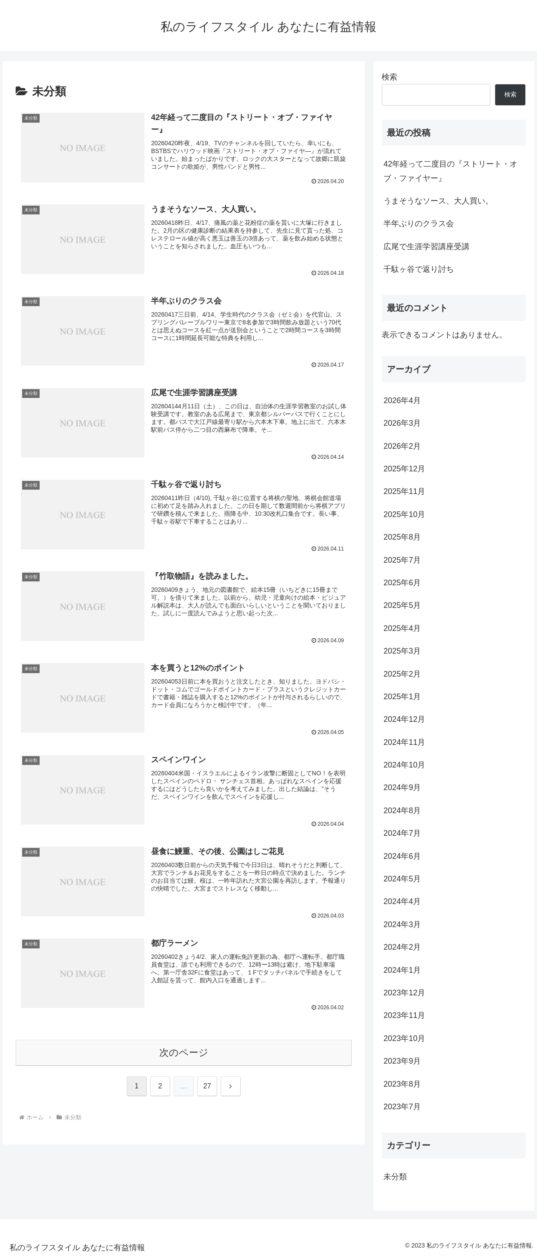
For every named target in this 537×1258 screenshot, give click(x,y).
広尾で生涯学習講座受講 (426, 246)
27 (207, 1087)
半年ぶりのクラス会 (418, 223)
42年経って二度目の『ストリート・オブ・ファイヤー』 (450, 171)
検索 (389, 77)
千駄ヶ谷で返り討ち (418, 269)
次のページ (183, 1053)
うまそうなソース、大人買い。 (438, 201)
